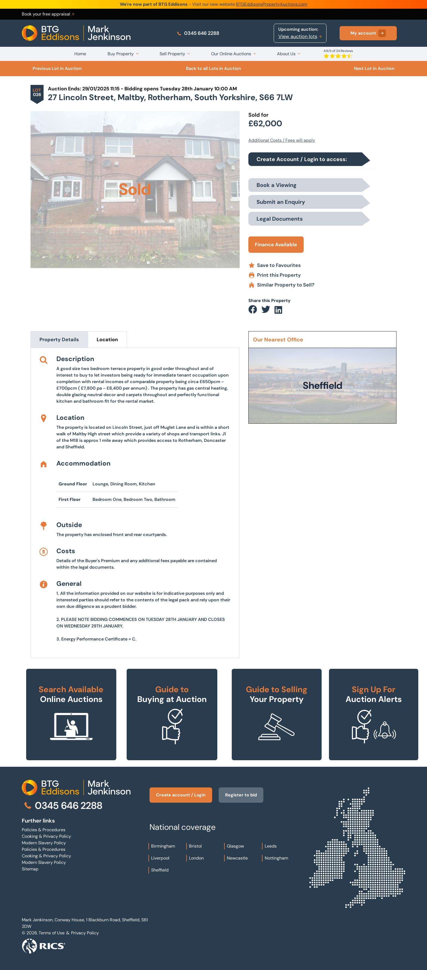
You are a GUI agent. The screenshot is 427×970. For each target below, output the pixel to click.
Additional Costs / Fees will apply (281, 140)
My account (368, 33)
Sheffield (160, 870)
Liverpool (160, 858)
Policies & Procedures (43, 830)
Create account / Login (181, 795)
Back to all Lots (213, 68)
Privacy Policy (85, 933)
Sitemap (30, 869)
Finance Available (276, 244)
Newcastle (237, 858)
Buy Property (121, 54)
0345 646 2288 (197, 33)
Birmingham (163, 846)
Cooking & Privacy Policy (46, 836)
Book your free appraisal (48, 14)
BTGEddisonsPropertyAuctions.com (271, 4)
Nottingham (276, 858)
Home (80, 54)
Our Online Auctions (231, 54)
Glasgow (235, 846)
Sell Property (172, 54)
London (196, 858)
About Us (286, 54)
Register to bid (241, 795)
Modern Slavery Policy (44, 843)
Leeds (271, 846)
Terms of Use (52, 933)
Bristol (195, 846)
